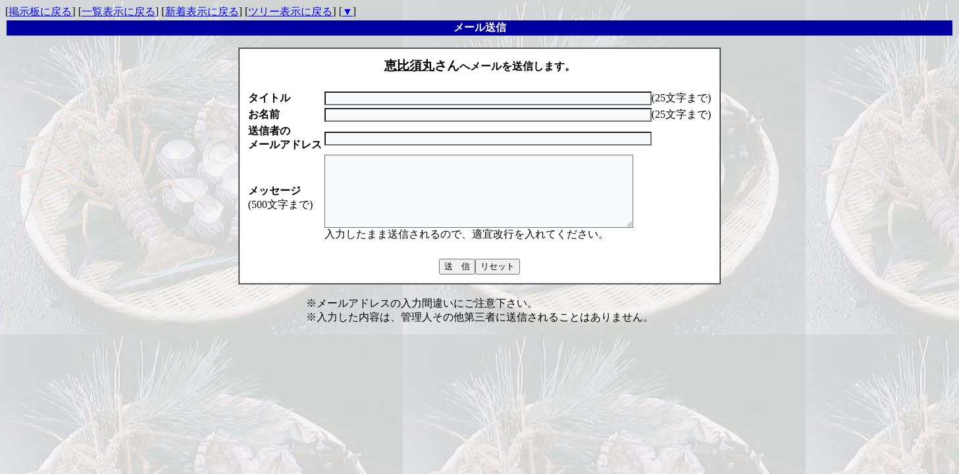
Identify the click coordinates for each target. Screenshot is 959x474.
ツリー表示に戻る (290, 11)
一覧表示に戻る (118, 11)
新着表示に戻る (202, 11)
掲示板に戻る (40, 11)
